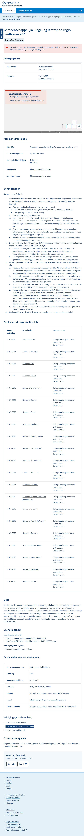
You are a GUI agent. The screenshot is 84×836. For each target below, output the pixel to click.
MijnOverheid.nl (12, 822)
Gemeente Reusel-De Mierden (34, 521)
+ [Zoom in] (74, 122)
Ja (9, 764)
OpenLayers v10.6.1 (61, 132)
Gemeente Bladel (29, 376)
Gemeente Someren (30, 533)
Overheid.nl (8, 11)
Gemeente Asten (29, 339)
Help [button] (80, 11)
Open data (10, 810)
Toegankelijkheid (12, 800)
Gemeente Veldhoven (31, 569)
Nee (20, 764)
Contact (9, 780)
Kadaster (69, 132)
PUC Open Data (12, 815)
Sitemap (9, 803)
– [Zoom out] (74, 126)
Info (50, 131)
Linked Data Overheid (14, 812)
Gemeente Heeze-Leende (32, 460)
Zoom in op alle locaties (69, 126)
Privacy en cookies (13, 798)
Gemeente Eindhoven (31, 424)
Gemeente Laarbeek (30, 485)
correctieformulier (16, 746)
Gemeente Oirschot (30, 509)
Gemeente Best (28, 364)
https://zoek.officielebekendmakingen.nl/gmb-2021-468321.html (31, 641)
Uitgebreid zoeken (25, 11)
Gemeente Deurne (30, 400)
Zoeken (9, 788)
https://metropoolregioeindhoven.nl (43, 693)
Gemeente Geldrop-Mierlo (33, 436)
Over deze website (13, 777)
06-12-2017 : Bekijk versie (16, 730)
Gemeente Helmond (30, 472)
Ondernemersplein (13, 827)
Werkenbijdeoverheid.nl (15, 830)
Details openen (1, 34)
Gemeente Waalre (29, 581)
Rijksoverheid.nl (12, 824)
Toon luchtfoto (64, 126)
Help (8, 786)
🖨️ (79, 126)
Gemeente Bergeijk (30, 351)
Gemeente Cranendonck (32, 388)
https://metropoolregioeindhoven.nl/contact (47, 706)
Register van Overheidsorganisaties (27, 17)
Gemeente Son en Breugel (32, 545)
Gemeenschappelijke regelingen (50, 17)
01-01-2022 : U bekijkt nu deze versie (20, 726)
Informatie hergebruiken (15, 795)
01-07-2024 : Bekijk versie (16, 723)
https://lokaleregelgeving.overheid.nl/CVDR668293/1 (26, 638)
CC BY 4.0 (76, 132)
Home (12, 17)
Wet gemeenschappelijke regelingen (19, 649)
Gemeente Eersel (29, 412)
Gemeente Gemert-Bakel (32, 448)
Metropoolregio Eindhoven (40, 169)
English (9, 783)
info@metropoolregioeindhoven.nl (43, 700)
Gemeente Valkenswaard (32, 557)
